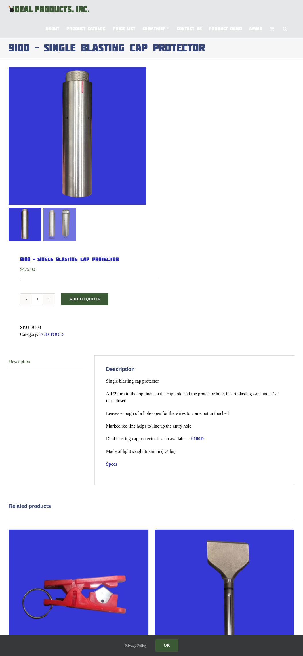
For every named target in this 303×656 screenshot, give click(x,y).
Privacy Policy (136, 645)
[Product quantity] (37, 299)
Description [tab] (19, 361)
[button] (285, 28)
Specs (111, 464)
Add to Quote (84, 299)
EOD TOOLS (52, 334)
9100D (197, 438)
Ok (167, 645)
